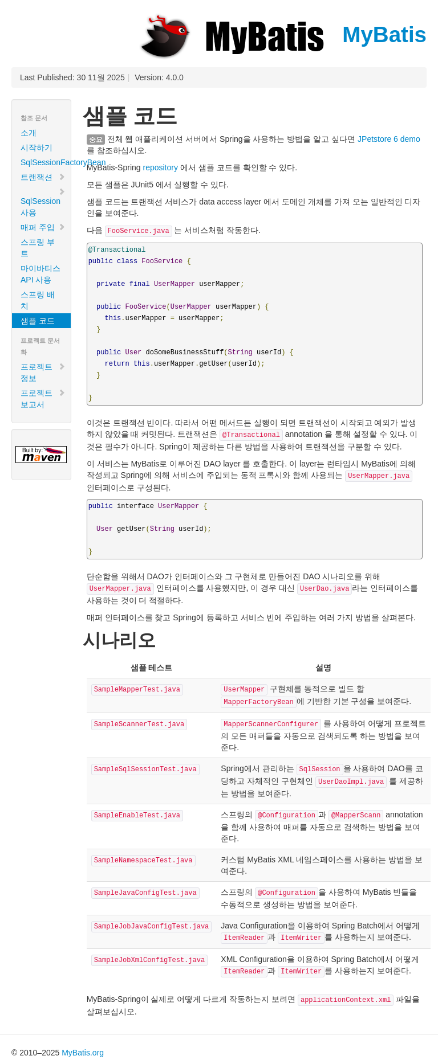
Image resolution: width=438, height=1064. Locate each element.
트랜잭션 (43, 177)
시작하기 (36, 147)
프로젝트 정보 (43, 372)
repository (160, 167)
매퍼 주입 (43, 227)
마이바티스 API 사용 (40, 274)
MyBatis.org (83, 1052)
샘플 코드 (38, 320)
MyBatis (282, 34)
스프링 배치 (38, 300)
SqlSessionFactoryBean (46, 162)
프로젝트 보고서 (43, 398)
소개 (28, 132)
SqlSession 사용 (43, 202)
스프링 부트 (38, 248)
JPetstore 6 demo (389, 139)
